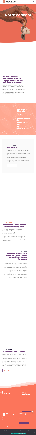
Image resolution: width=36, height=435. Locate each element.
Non (14, 433)
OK (11, 433)
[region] (18, 393)
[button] (32, 411)
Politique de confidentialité (21, 433)
